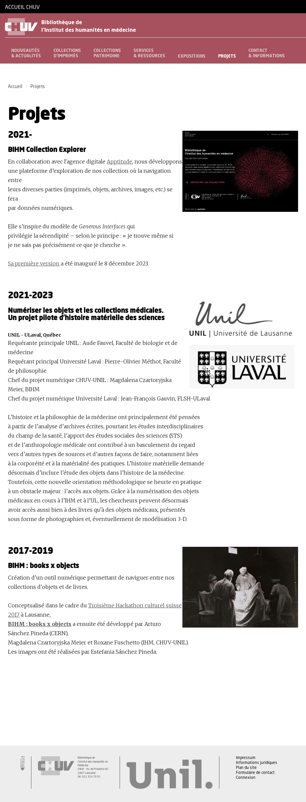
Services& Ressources (149, 53)
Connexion (245, 778)
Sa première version (33, 263)
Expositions (192, 56)
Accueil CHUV (22, 7)
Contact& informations (267, 53)
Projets (227, 56)
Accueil (15, 86)
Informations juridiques (256, 763)
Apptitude (119, 161)
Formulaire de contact (255, 773)
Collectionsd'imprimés (67, 53)
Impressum (245, 758)
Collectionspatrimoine (107, 53)
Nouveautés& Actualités (26, 53)
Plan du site (246, 768)
